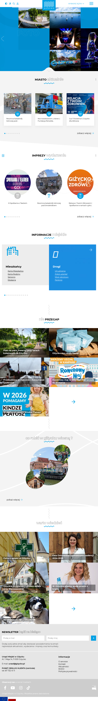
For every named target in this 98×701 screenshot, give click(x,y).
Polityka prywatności (67, 671)
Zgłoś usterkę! (61, 274)
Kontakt (62, 664)
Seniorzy (11, 277)
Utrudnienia (60, 271)
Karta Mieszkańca (15, 271)
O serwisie (63, 661)
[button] (2, 39)
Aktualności (63, 666)
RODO (61, 669)
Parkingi (58, 280)
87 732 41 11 (10, 670)
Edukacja (12, 280)
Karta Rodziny (14, 274)
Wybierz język (75, 4)
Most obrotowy (62, 277)
